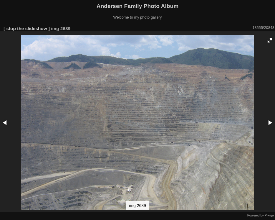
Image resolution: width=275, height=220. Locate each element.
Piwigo (269, 215)
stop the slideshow (26, 28)
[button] (269, 40)
